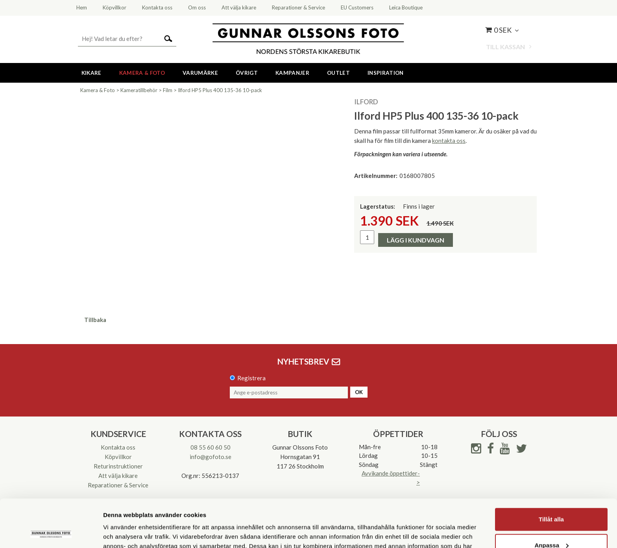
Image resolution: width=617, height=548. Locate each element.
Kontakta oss (118, 447)
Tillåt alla (551, 474)
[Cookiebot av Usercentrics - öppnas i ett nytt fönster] (51, 533)
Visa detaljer (120, 532)
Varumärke (200, 73)
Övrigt (247, 73)
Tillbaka (95, 319)
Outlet (338, 73)
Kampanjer (292, 73)
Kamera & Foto (142, 73)
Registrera (251, 377)
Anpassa (551, 500)
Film (167, 90)
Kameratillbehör (138, 90)
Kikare (91, 73)
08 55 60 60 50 (210, 447)
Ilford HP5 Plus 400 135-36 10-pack (220, 90)
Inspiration (386, 73)
